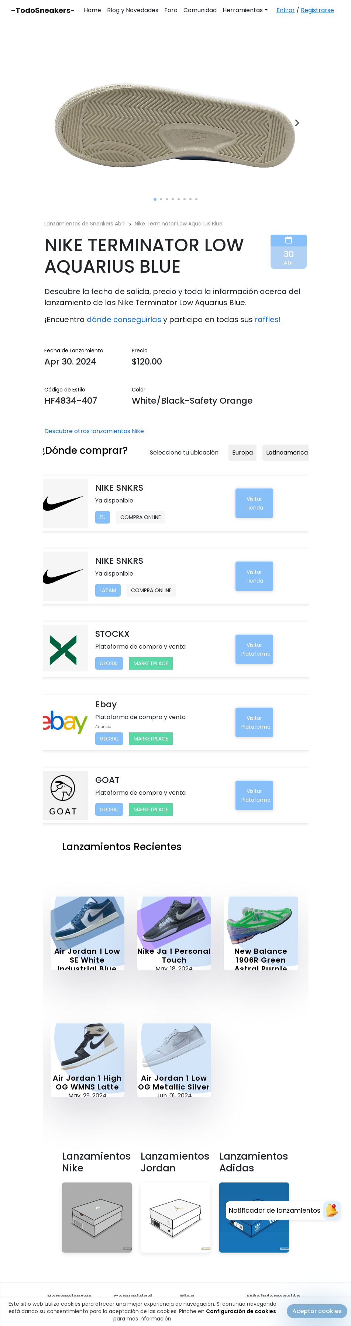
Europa (242, 452)
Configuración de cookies (241, 1312)
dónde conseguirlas (124, 319)
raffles (267, 319)
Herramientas (243, 10)
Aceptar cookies (317, 1312)
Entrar (285, 10)
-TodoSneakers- (43, 10)
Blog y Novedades (132, 10)
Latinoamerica (287, 452)
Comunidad (200, 10)
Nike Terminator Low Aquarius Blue (179, 223)
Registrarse (317, 10)
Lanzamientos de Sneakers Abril (84, 223)
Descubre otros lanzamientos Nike (94, 431)
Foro (171, 10)
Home (92, 10)
